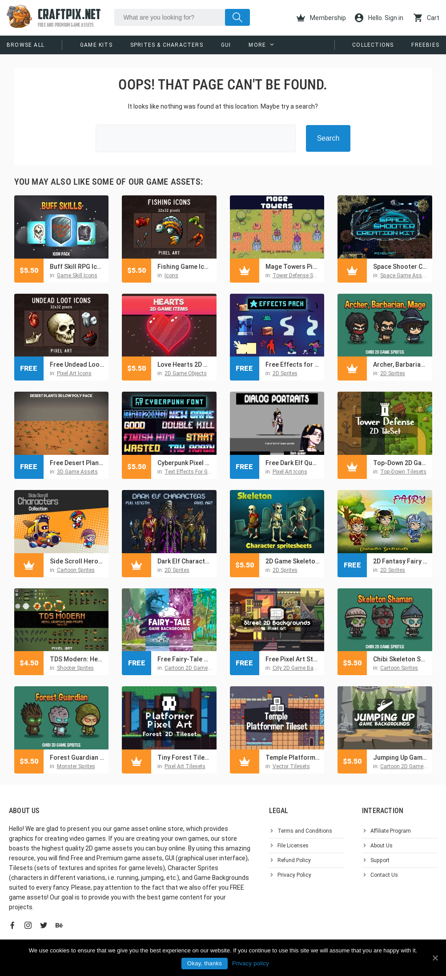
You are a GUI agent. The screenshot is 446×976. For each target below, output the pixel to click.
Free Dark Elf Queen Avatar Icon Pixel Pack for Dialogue (292, 462)
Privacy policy (250, 963)
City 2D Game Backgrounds (306, 668)
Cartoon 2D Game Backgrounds (203, 668)
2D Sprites (285, 373)
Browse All (25, 45)
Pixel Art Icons (74, 373)
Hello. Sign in (379, 17)
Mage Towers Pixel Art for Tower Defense (292, 266)
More (257, 45)
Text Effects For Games (193, 472)
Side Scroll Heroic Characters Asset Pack (77, 561)
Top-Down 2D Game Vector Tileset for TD (400, 462)
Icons (171, 275)
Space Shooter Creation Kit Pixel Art (400, 266)
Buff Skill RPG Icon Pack (77, 266)
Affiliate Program (390, 831)
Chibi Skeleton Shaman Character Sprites (400, 659)
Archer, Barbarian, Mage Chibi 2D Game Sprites (400, 364)
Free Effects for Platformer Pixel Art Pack (292, 364)
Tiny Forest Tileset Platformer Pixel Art (184, 757)
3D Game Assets (77, 472)
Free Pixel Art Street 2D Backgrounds (292, 659)
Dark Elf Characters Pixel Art (184, 561)
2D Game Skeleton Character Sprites (292, 561)
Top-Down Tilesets (403, 472)
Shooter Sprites (75, 668)
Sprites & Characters (166, 45)
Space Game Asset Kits (408, 275)
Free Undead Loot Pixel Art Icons (77, 364)
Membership (321, 17)
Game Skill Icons (77, 275)
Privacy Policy (294, 875)
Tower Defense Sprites (300, 275)
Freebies (425, 45)
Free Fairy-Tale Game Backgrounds (184, 659)
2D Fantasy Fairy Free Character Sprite (400, 561)
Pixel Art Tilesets (185, 766)
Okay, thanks (204, 963)
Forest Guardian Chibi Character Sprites (77, 757)
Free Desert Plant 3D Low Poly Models (77, 462)
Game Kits (96, 45)
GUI (226, 45)
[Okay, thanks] (434, 957)
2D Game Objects (186, 373)
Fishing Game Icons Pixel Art (184, 266)
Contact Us (384, 875)
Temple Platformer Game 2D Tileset (292, 757)
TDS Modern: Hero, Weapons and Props (77, 659)
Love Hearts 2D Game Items (184, 364)
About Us (381, 845)
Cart (426, 17)
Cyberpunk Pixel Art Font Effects (184, 462)
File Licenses (293, 845)
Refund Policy (294, 860)
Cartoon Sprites (76, 570)
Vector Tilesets (291, 766)
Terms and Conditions (304, 831)
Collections (373, 45)
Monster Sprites (76, 766)
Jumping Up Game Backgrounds (400, 757)
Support (380, 860)
